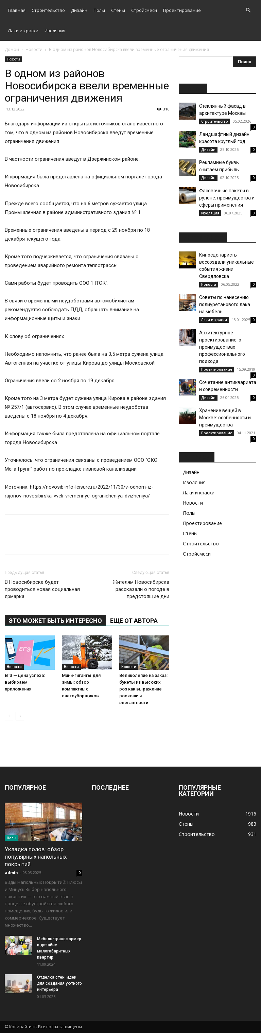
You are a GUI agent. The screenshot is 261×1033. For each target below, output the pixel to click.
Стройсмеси (144, 10)
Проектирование (182, 10)
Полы (99, 10)
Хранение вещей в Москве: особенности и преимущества (225, 417)
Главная (16, 10)
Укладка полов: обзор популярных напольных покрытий (36, 857)
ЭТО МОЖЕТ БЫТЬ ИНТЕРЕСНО (55, 620)
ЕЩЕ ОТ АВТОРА (134, 620)
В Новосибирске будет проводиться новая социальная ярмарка (42, 589)
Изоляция (55, 31)
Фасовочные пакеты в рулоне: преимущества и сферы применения (227, 198)
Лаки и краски (23, 31)
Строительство (48, 10)
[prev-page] (9, 716)
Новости (33, 49)
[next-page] (20, 716)
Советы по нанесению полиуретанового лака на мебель (224, 304)
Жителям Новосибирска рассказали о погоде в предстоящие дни (141, 589)
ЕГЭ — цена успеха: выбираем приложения (25, 682)
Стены (118, 10)
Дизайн (79, 10)
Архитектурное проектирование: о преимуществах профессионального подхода (222, 347)
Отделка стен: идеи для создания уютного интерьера (59, 983)
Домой (12, 49)
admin (11, 872)
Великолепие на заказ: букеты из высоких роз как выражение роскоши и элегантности (143, 689)
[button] (248, 10)
